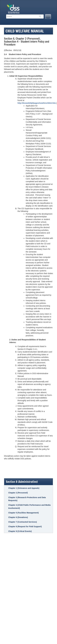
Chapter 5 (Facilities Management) (23, 513)
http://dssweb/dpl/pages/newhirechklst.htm (37, 103)
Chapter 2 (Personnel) (18, 493)
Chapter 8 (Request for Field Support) (25, 526)
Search (40, 16)
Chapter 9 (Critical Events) (20, 531)
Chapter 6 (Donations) (18, 517)
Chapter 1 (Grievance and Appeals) (23, 488)
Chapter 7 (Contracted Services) (22, 522)
